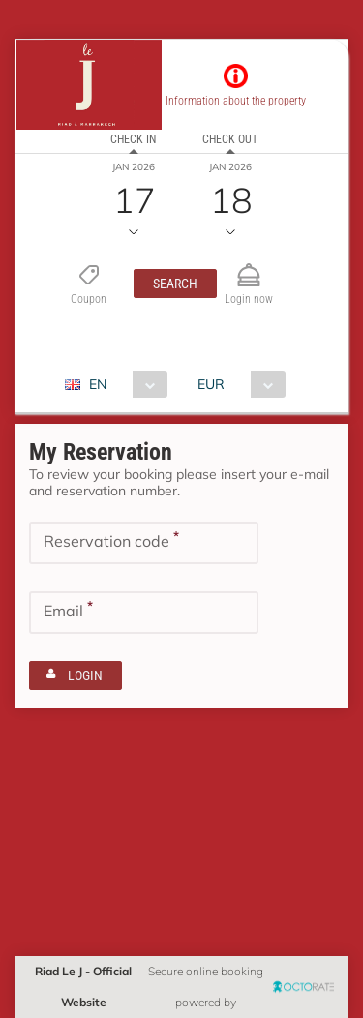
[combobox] (123, 384)
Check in (133, 139)
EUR (211, 384)
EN (97, 384)
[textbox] (143, 543)
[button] (175, 283)
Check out (229, 139)
